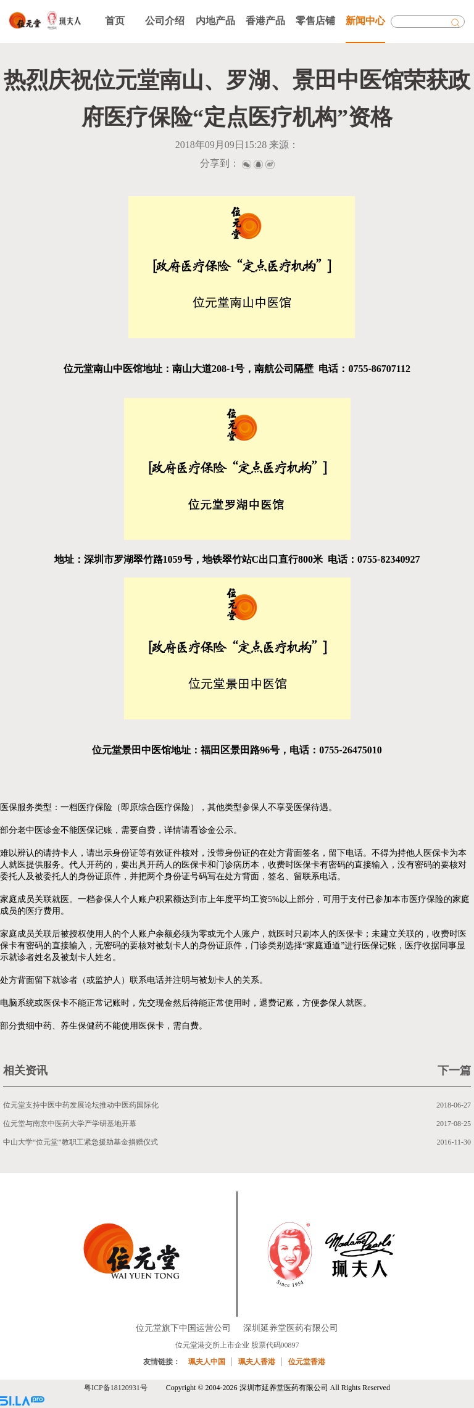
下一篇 (454, 1070)
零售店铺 (315, 20)
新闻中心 (365, 20)
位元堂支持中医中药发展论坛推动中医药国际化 (81, 1105)
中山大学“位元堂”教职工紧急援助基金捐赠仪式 (80, 1142)
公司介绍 (165, 20)
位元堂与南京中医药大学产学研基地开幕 (69, 1123)
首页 (115, 20)
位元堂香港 (306, 1361)
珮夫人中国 (206, 1361)
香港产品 (265, 20)
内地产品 (215, 20)
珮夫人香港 (256, 1361)
